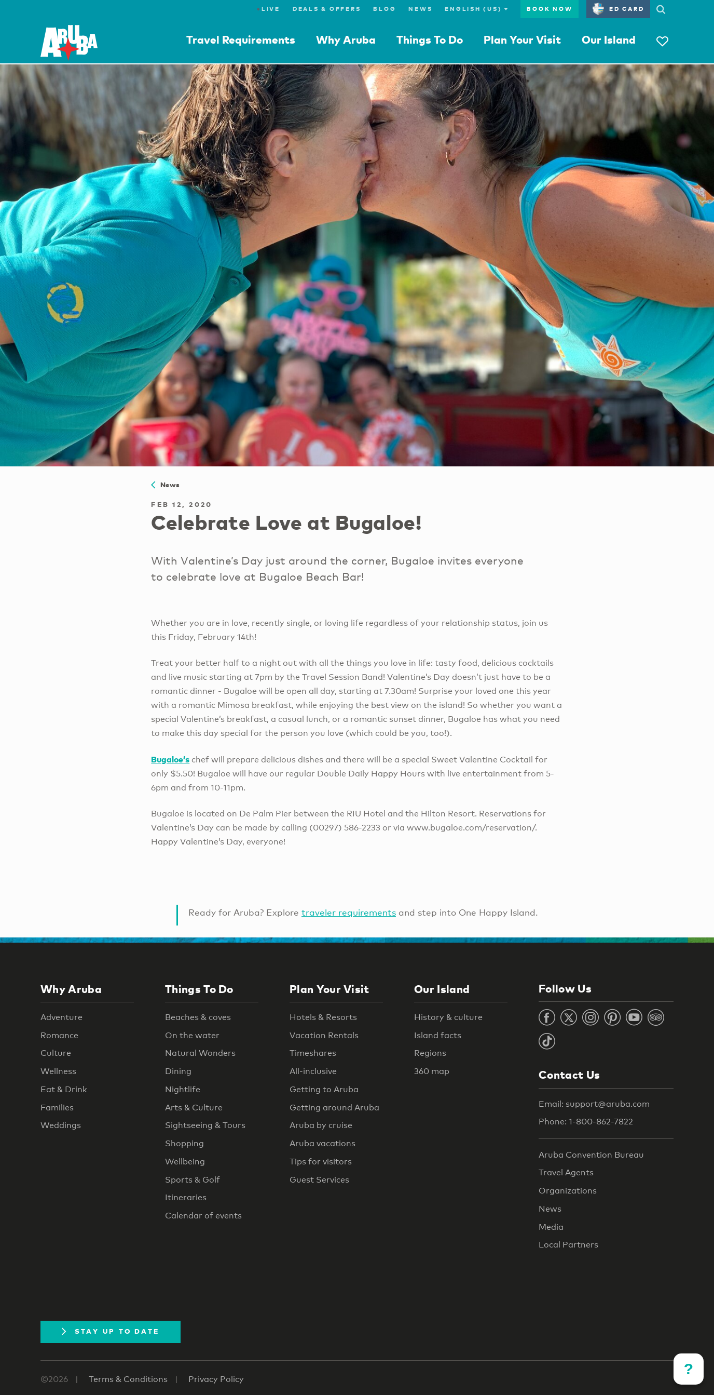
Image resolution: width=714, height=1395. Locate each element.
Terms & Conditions (128, 1379)
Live (268, 8)
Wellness (58, 1071)
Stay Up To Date (110, 1331)
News (420, 8)
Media (551, 1227)
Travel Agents (566, 1172)
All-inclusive (313, 1071)
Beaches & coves (198, 1017)
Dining (178, 1071)
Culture (55, 1053)
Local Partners (568, 1245)
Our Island (609, 39)
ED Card (618, 9)
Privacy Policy (216, 1379)
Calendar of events (203, 1215)
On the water (192, 1035)
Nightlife (182, 1089)
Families (57, 1107)
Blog (384, 8)
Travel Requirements (240, 39)
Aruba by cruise (321, 1125)
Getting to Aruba (324, 1089)
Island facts (437, 1035)
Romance (59, 1035)
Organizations (568, 1191)
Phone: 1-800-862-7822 (586, 1121)
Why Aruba (346, 39)
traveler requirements (348, 912)
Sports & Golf (192, 1180)
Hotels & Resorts (323, 1017)
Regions (430, 1053)
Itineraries (186, 1197)
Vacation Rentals (324, 1035)
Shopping (184, 1143)
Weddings (60, 1125)
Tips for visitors (321, 1161)
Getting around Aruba (334, 1107)
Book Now (549, 8)
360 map (431, 1071)
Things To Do (429, 39)
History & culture (448, 1017)
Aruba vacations (322, 1143)
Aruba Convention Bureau (591, 1155)
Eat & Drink (63, 1089)
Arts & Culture (194, 1107)
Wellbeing (185, 1161)
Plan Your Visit (522, 39)
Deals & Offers (327, 8)
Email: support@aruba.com (594, 1104)
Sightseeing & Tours (205, 1125)
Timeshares (313, 1053)
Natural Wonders (200, 1053)
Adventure (61, 1017)
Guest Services (319, 1180)
